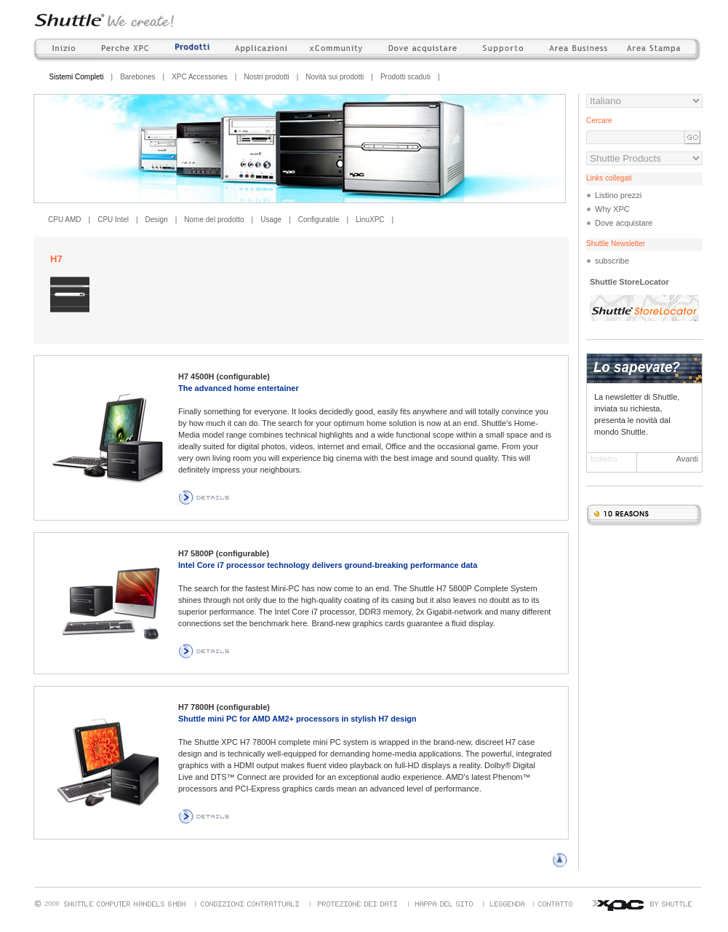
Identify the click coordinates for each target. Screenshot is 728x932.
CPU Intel (113, 220)
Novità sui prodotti (334, 77)
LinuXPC (370, 220)
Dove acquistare (624, 222)
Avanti (687, 458)
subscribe (612, 260)
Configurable (319, 220)
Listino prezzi (618, 195)
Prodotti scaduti (405, 77)
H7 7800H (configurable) (224, 707)
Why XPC (612, 209)
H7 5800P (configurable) (223, 553)
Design (156, 220)
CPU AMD (64, 220)
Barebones (137, 77)
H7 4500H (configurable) (224, 376)
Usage (270, 220)
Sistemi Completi (76, 77)
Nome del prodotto (214, 220)
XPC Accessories (200, 77)
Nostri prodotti (266, 77)
